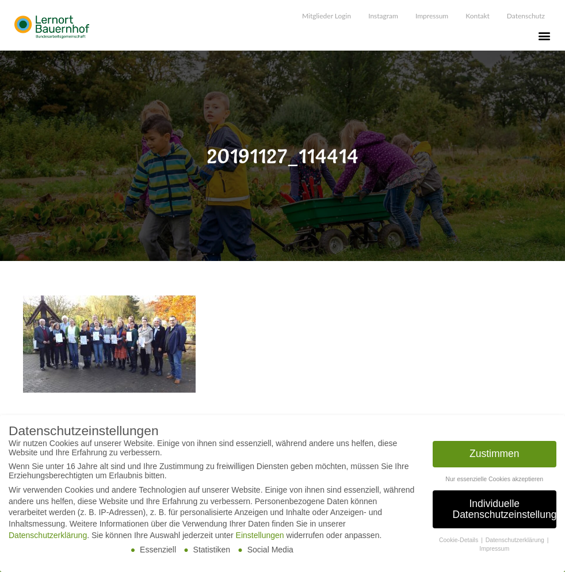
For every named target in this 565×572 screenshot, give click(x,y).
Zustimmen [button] (494, 454)
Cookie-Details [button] (459, 540)
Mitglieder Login (326, 15)
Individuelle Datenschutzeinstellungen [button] (505, 509)
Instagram (383, 15)
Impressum (431, 15)
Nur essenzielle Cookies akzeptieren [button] (494, 479)
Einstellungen (260, 535)
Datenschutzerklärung (48, 535)
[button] (544, 35)
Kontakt (477, 15)
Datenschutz (526, 15)
